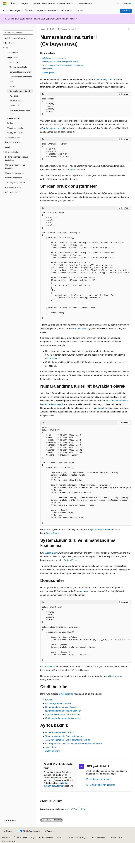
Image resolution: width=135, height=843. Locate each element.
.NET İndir (126, 10)
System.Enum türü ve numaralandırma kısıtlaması (62, 65)
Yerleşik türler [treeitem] (12, 53)
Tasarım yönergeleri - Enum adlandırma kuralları (67, 740)
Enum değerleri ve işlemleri (58, 703)
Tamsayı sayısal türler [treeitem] (18, 67)
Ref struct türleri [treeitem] (16, 101)
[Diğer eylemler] (128, 29)
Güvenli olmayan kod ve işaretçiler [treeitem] (15, 166)
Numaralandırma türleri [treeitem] (19, 91)
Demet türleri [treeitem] (14, 105)
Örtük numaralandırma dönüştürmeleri (63, 718)
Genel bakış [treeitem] (14, 62)
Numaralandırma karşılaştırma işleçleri (63, 711)
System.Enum (52, 533)
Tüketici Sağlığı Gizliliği (75, 837)
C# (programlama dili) (67, 29)
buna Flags (103, 408)
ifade (50, 747)
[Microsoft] (5, 3)
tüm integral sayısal (55, 128)
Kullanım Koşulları (97, 837)
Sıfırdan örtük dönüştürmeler (54, 58)
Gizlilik (58, 837)
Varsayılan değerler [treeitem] (15, 133)
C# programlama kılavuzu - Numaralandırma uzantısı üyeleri (73, 743)
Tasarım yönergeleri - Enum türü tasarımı (64, 736)
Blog (32, 837)
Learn (43, 29)
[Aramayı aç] (118, 3)
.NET (52, 29)
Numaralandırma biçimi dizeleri (59, 732)
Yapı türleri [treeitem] (13, 96)
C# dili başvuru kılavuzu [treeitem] (15, 38)
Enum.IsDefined (80, 328)
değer (95, 83)
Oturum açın (127, 3)
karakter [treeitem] (12, 86)
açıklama (52, 751)
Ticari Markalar (115, 837)
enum (80, 591)
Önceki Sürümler (20, 837)
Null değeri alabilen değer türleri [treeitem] (19, 112)
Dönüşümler (47, 69)
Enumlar (49, 700)
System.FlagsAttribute (100, 529)
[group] (85, 265)
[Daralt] (32, 27)
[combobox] (18, 32)
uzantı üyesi (70, 169)
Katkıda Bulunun (46, 837)
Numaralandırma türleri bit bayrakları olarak (60, 62)
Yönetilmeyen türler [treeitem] (15, 128)
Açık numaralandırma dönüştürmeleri (62, 714)
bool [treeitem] (11, 81)
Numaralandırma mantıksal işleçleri (61, 707)
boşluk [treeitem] (10, 123)
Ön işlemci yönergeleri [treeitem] (14, 173)
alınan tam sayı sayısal (104, 79)
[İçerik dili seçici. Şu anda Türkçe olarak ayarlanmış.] (7, 831)
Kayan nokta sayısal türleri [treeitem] (20, 72)
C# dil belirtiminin (67, 694)
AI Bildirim (6, 837)
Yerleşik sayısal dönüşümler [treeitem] (20, 77)
